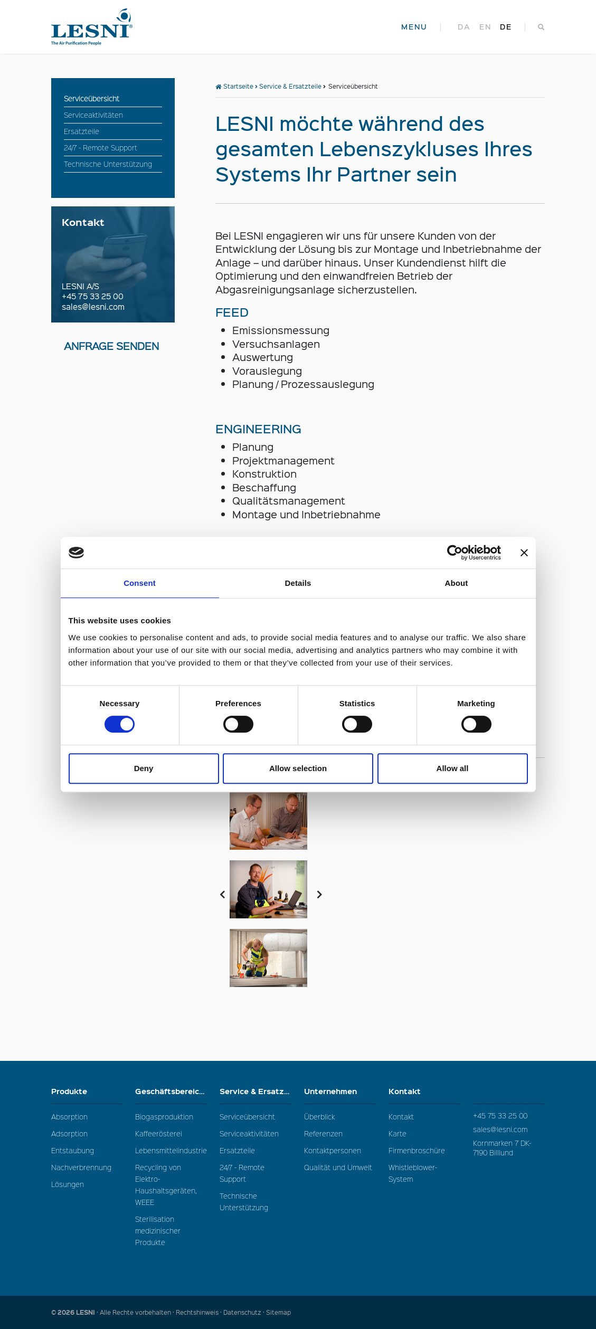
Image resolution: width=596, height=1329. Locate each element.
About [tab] (456, 582)
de (506, 27)
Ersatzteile (237, 1150)
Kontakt (424, 1091)
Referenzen (323, 1133)
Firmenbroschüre (417, 1150)
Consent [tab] (140, 582)
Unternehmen (340, 1091)
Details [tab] (298, 582)
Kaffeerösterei (158, 1133)
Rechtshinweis (197, 1312)
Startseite (234, 86)
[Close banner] (524, 552)
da (464, 27)
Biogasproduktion (164, 1116)
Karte (397, 1133)
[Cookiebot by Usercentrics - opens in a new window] (455, 553)
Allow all (453, 768)
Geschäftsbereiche (171, 1094)
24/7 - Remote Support (242, 1173)
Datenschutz (242, 1312)
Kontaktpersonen (332, 1150)
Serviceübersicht (247, 1116)
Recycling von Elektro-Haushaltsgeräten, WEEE (166, 1185)
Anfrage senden (111, 346)
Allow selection (298, 768)
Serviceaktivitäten (249, 1133)
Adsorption (69, 1133)
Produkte (87, 1091)
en (485, 27)
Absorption (69, 1116)
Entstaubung (72, 1150)
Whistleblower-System (413, 1173)
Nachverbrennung (81, 1167)
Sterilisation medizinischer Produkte (158, 1230)
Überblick (319, 1116)
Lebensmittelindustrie (171, 1150)
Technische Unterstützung (244, 1201)
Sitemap (278, 1312)
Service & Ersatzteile (290, 86)
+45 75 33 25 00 (93, 296)
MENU (414, 27)
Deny (144, 768)
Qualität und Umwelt (338, 1167)
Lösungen (67, 1184)
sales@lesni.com (93, 306)
